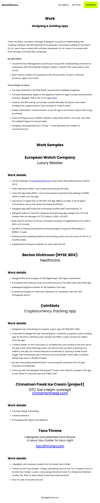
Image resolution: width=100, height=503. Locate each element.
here (54, 98)
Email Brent (91, 5)
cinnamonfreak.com (50, 393)
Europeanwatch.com (41, 181)
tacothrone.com (50, 446)
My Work (76, 5)
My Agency (63, 5)
